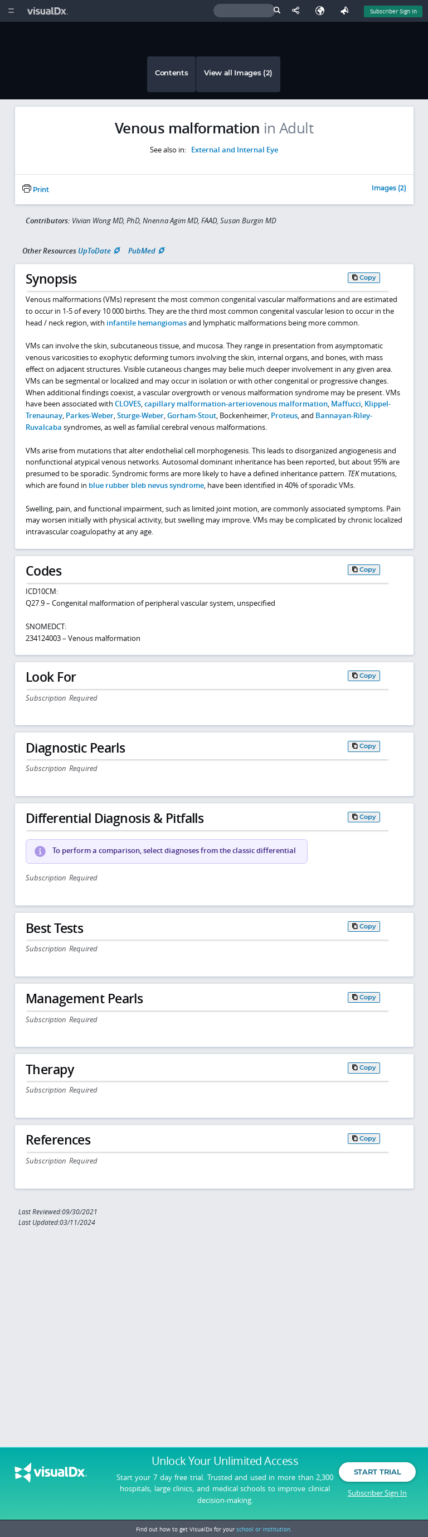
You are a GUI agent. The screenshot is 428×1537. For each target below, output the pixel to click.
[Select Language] (322, 11)
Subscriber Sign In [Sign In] (393, 11)
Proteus (284, 415)
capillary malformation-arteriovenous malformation (236, 404)
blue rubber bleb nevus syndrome (146, 485)
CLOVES (128, 404)
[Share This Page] (298, 11)
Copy (367, 277)
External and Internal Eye (234, 150)
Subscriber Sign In (377, 1495)
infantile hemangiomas (146, 323)
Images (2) (389, 188)
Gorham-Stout (191, 415)
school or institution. (264, 1529)
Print (35, 190)
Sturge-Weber (140, 415)
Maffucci (346, 404)
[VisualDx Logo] (49, 11)
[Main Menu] (11, 11)
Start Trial (377, 1474)
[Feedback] (346, 11)
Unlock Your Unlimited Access (225, 1464)
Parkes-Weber (90, 415)
